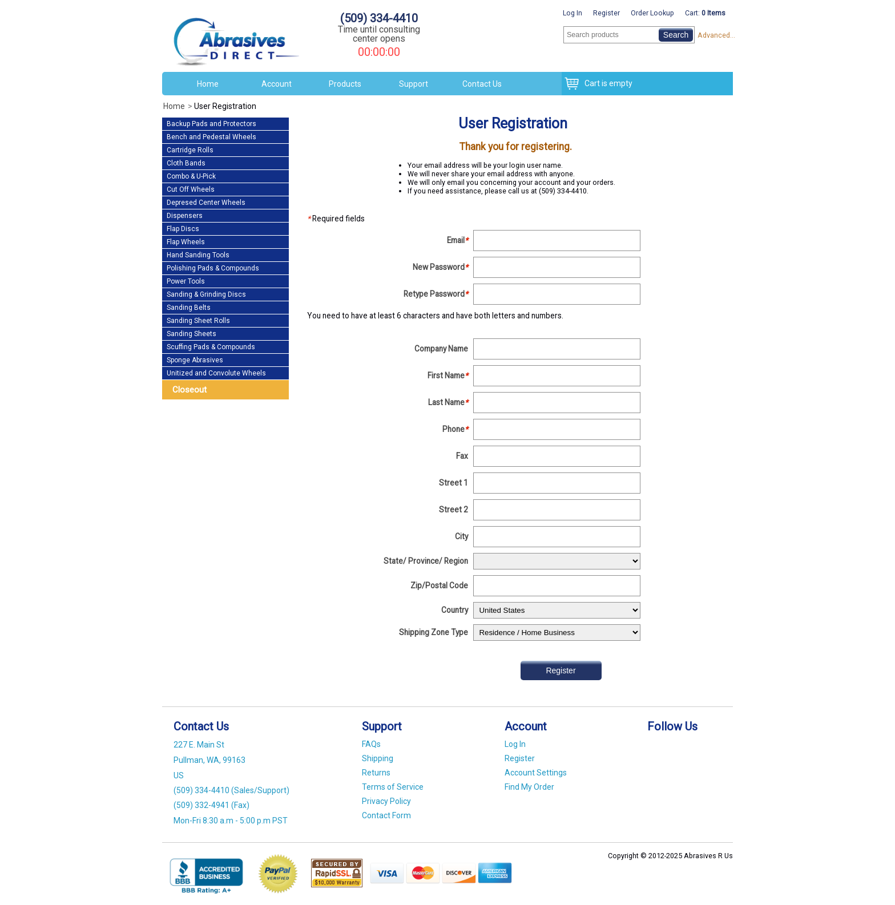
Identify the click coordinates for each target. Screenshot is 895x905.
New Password (440, 267)
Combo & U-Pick (191, 176)
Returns (376, 772)
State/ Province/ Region (426, 560)
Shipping (377, 758)
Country (454, 610)
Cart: (705, 13)
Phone (455, 429)
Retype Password (436, 293)
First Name (448, 375)
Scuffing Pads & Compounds (211, 347)
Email (457, 240)
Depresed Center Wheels (206, 203)
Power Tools (186, 281)
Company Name (441, 348)
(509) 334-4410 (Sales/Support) (231, 790)
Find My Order (529, 786)
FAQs (371, 744)
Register (606, 13)
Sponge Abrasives (195, 360)
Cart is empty (605, 83)
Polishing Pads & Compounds (213, 268)
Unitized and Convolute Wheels (216, 373)
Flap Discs (183, 229)
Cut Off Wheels (191, 189)
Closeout (189, 390)
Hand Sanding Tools (198, 255)
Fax (462, 455)
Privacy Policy (386, 801)
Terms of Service (393, 786)
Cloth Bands (186, 163)
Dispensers (185, 216)
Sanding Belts (189, 308)
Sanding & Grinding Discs (206, 294)
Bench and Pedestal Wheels (211, 137)
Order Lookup (652, 13)
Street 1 (453, 482)
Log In (572, 13)
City (461, 536)
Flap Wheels (186, 242)
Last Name (448, 402)
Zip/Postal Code (439, 585)
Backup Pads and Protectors (211, 124)
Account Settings (536, 772)
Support (413, 83)
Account (276, 83)
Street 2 (453, 509)
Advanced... (715, 35)
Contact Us (482, 83)
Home (208, 83)
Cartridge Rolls (190, 150)
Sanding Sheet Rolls (198, 321)
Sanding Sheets (191, 334)
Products (345, 83)
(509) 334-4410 (379, 18)
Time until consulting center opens (379, 34)
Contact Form (386, 815)
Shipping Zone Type (433, 632)
